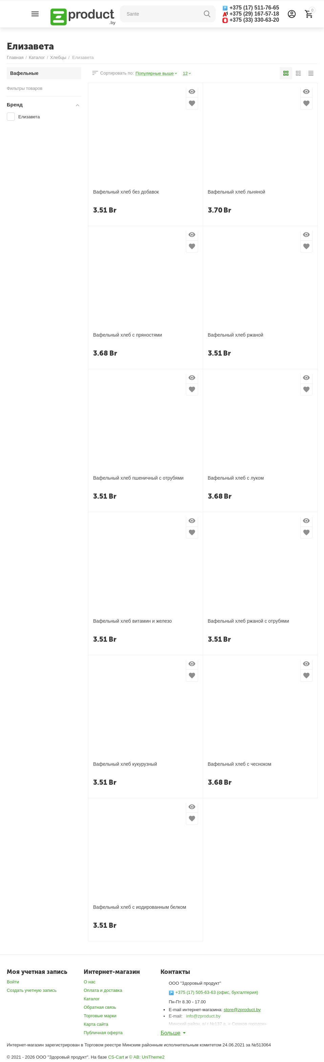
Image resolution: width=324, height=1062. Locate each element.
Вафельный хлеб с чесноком (240, 764)
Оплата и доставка (103, 990)
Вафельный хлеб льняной (236, 192)
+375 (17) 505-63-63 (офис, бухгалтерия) (213, 992)
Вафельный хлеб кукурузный (125, 764)
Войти (13, 981)
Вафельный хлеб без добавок (126, 192)
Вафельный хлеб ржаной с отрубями (248, 621)
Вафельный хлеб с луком (236, 478)
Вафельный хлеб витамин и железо (132, 621)
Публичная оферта (103, 1032)
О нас (89, 981)
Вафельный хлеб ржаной (235, 335)
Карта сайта (96, 1024)
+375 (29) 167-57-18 (250, 14)
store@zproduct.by (242, 1009)
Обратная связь (100, 1007)
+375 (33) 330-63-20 (250, 20)
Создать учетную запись (32, 990)
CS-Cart (116, 1057)
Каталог (92, 998)
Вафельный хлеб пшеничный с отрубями (138, 478)
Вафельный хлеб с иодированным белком (139, 907)
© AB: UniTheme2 (147, 1057)
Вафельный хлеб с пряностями (127, 335)
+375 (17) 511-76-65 (250, 8)
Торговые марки (100, 1015)
